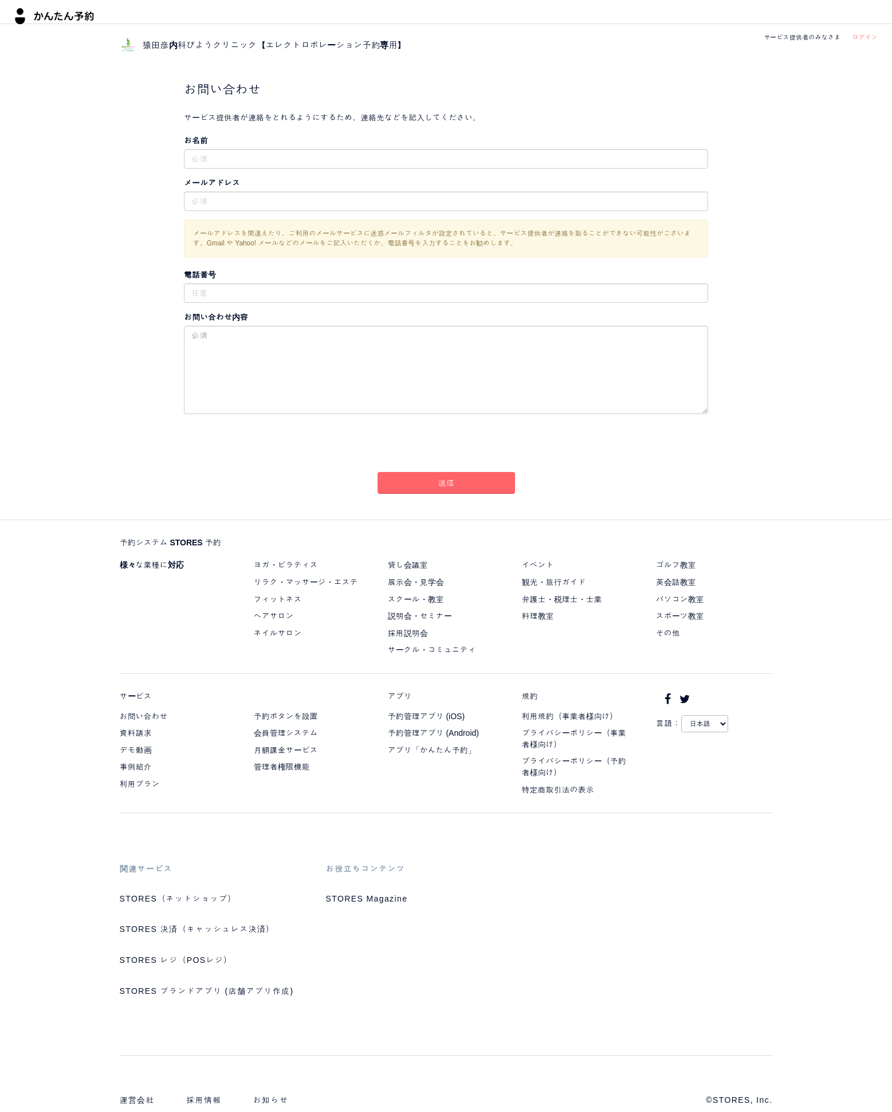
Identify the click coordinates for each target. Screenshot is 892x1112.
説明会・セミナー (420, 616)
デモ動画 (136, 750)
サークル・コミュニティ (432, 649)
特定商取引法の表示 (558, 789)
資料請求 (136, 733)
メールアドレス (212, 183)
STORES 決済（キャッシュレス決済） (197, 929)
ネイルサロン (278, 633)
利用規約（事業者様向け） (570, 716)
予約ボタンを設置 (286, 716)
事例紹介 (136, 766)
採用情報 (204, 1100)
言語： (668, 723)
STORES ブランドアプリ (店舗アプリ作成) (207, 991)
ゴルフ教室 (676, 564)
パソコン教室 (680, 599)
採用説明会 (408, 633)
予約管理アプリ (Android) (433, 733)
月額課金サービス (286, 750)
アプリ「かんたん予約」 (432, 750)
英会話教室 (676, 582)
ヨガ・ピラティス (286, 564)
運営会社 (137, 1100)
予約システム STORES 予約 (170, 542)
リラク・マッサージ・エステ (306, 582)
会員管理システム (286, 733)
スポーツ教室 (680, 616)
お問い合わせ (144, 716)
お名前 (196, 140)
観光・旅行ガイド (554, 582)
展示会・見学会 (416, 582)
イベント (538, 564)
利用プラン (140, 784)
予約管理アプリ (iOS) (426, 716)
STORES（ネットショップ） (178, 898)
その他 (668, 633)
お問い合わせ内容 (216, 317)
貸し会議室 (408, 564)
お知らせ (271, 1100)
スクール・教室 (416, 599)
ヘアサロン (274, 616)
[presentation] (446, 445)
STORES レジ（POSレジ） (176, 960)
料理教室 (538, 616)
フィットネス (278, 599)
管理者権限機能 (282, 766)
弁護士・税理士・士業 (562, 599)
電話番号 (200, 274)
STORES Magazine (367, 898)
